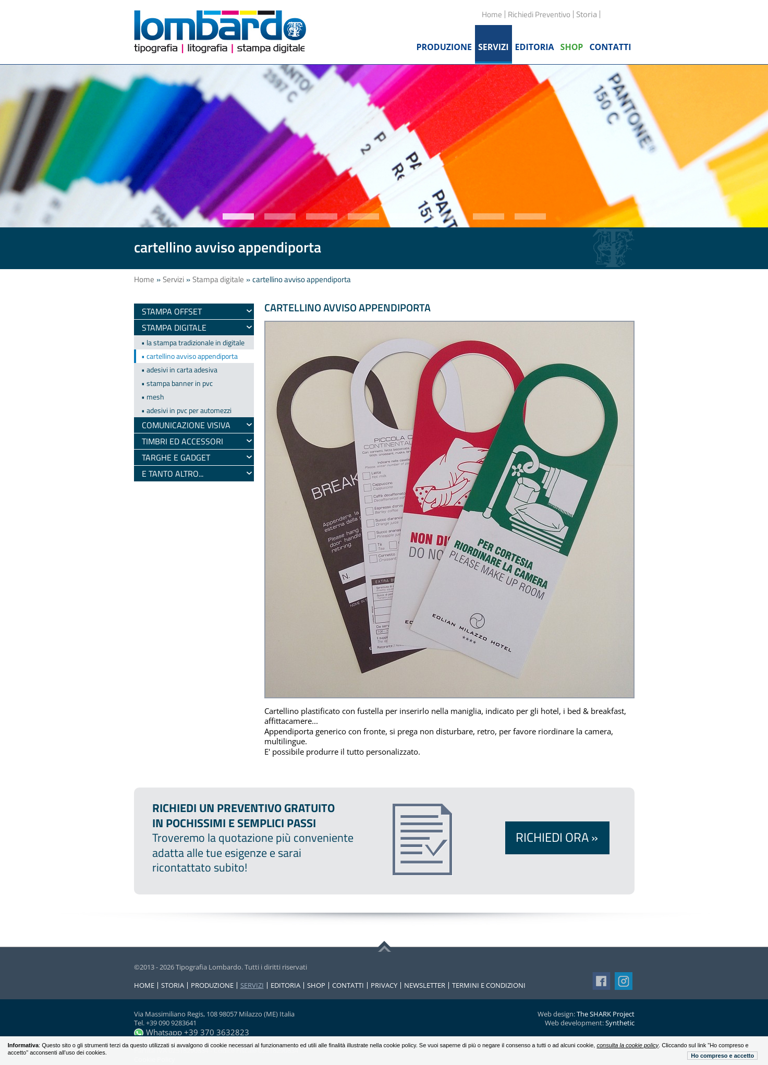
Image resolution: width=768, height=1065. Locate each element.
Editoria (285, 985)
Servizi (173, 279)
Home (492, 14)
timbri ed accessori (182, 441)
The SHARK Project (606, 1014)
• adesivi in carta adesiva (179, 369)
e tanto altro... (172, 473)
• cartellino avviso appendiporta (189, 355)
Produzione (212, 985)
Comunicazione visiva (186, 425)
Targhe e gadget (176, 457)
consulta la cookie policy (627, 1045)
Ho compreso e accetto (722, 1055)
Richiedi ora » (557, 837)
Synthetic (620, 1022)
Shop (316, 985)
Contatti (348, 985)
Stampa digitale (218, 279)
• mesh (152, 396)
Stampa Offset (172, 311)
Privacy (384, 985)
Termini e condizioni (489, 985)
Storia (172, 985)
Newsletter (424, 985)
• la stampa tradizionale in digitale (193, 342)
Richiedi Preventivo (539, 14)
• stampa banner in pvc (177, 383)
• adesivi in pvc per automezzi (186, 410)
